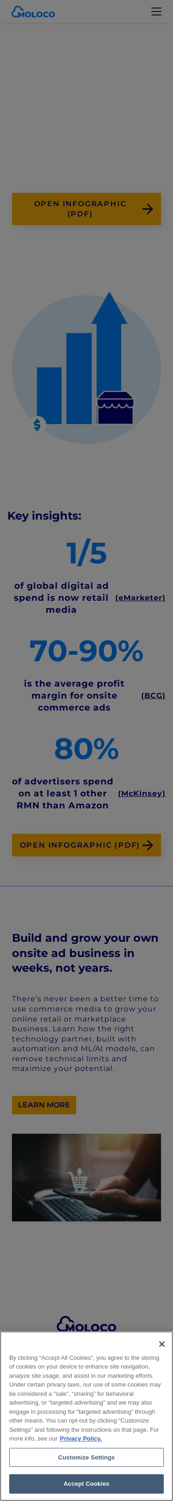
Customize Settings (86, 1457)
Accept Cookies (86, 1483)
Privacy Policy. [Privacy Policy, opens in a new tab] (81, 1438)
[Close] (162, 1344)
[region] (86, 1416)
